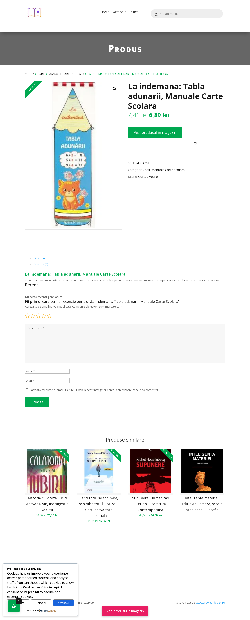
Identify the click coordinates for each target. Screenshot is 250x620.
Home (105, 12)
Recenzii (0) (41, 264)
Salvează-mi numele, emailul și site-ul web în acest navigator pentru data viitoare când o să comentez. (94, 390)
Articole (119, 12)
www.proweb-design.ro (210, 602)
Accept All (63, 603)
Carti (135, 12)
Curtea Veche (148, 177)
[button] (114, 88)
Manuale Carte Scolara (66, 74)
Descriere (40, 258)
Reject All (41, 603)
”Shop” (29, 74)
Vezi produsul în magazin (155, 132)
